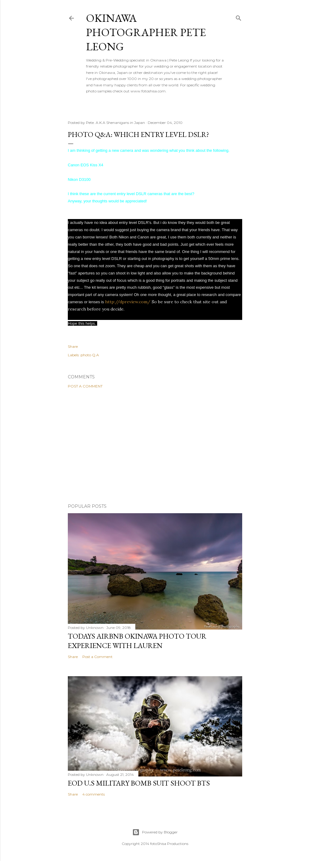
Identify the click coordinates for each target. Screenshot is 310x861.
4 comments (93, 794)
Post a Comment (85, 386)
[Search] (238, 17)
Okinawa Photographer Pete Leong (146, 32)
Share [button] (73, 346)
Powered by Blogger (155, 832)
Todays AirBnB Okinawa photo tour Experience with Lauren (137, 640)
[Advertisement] (155, 446)
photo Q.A (90, 355)
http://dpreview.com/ (127, 301)
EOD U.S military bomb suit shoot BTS (139, 783)
